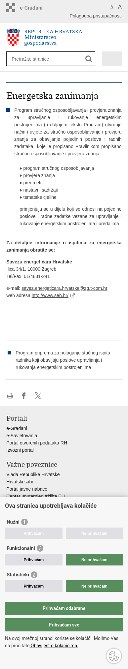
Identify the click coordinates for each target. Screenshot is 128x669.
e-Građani (16, 428)
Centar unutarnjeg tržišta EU (35, 496)
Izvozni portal (19, 450)
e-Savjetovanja (21, 435)
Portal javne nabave (26, 489)
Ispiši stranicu (9, 395)
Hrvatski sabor (21, 481)
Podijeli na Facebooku (24, 395)
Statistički (18, 575)
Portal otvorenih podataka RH (36, 442)
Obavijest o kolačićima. (53, 645)
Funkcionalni (21, 548)
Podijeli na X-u (38, 395)
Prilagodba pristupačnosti (95, 15)
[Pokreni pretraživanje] (88, 58)
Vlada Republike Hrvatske (33, 474)
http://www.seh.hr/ (50, 295)
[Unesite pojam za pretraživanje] (35, 58)
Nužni (13, 522)
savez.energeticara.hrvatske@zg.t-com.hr (64, 288)
